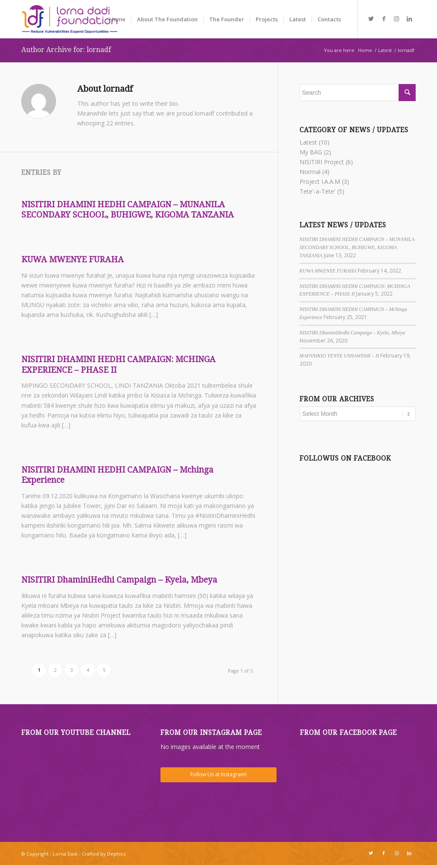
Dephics (116, 853)
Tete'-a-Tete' (317, 191)
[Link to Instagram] (396, 18)
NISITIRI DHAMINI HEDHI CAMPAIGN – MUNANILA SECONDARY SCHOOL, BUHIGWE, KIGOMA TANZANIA (127, 210)
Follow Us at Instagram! (218, 774)
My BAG (311, 152)
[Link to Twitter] (370, 18)
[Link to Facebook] (383, 18)
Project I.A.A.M (320, 181)
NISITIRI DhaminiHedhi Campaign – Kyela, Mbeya (119, 580)
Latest (308, 142)
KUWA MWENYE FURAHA (72, 259)
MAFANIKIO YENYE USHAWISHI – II (339, 356)
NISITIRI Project (322, 162)
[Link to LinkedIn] (409, 18)
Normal (310, 172)
